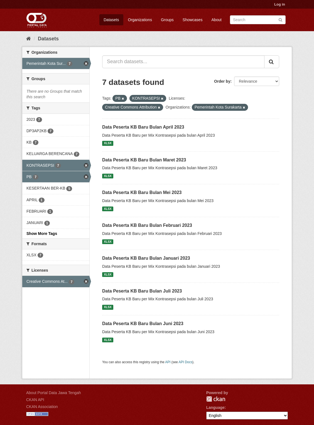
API (167, 362)
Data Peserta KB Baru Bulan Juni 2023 (142, 323)
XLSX (107, 143)
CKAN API (35, 399)
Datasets (111, 20)
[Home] (28, 38)
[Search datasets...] (183, 61)
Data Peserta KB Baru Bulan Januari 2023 (146, 258)
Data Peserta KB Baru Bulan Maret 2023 (144, 160)
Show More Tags (41, 233)
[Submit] (280, 19)
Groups (167, 20)
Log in (279, 4)
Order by (222, 81)
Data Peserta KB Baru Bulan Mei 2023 (141, 192)
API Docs (186, 362)
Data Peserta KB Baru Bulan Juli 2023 (142, 291)
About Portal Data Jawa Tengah (53, 392)
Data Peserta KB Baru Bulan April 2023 (143, 127)
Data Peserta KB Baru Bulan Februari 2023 (147, 225)
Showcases (193, 20)
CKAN (215, 399)
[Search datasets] (258, 19)
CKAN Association (42, 406)
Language (215, 407)
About (216, 20)
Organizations (140, 20)
